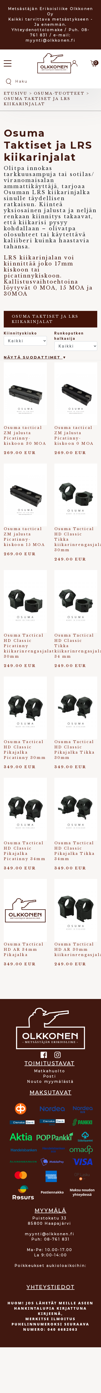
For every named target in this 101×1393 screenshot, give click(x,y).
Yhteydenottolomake (37, 30)
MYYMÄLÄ (50, 1211)
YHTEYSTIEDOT (50, 1287)
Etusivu (15, 93)
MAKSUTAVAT (50, 1093)
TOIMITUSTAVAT (50, 1064)
